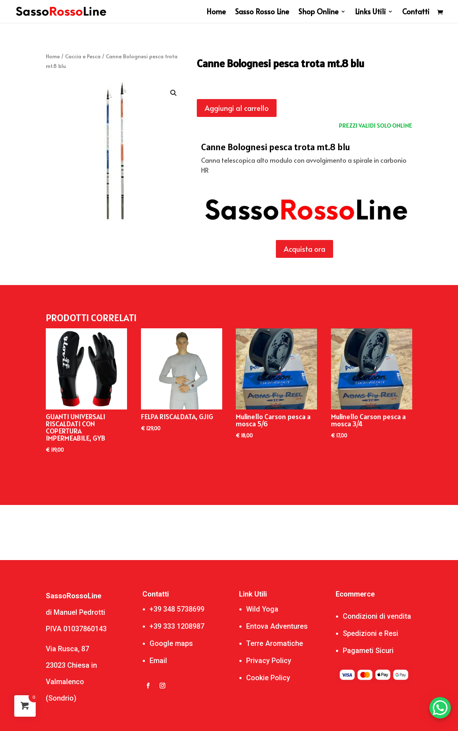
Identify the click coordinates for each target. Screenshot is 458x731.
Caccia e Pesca (83, 56)
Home (216, 12)
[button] (173, 93)
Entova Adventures (277, 626)
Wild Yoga (262, 609)
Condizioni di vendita (377, 616)
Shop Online (318, 12)
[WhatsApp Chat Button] (440, 707)
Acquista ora (304, 249)
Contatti (415, 12)
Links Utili (370, 12)
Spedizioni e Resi (370, 633)
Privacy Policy (268, 660)
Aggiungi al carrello (237, 108)
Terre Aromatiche (274, 643)
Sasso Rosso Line (262, 12)
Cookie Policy (268, 677)
